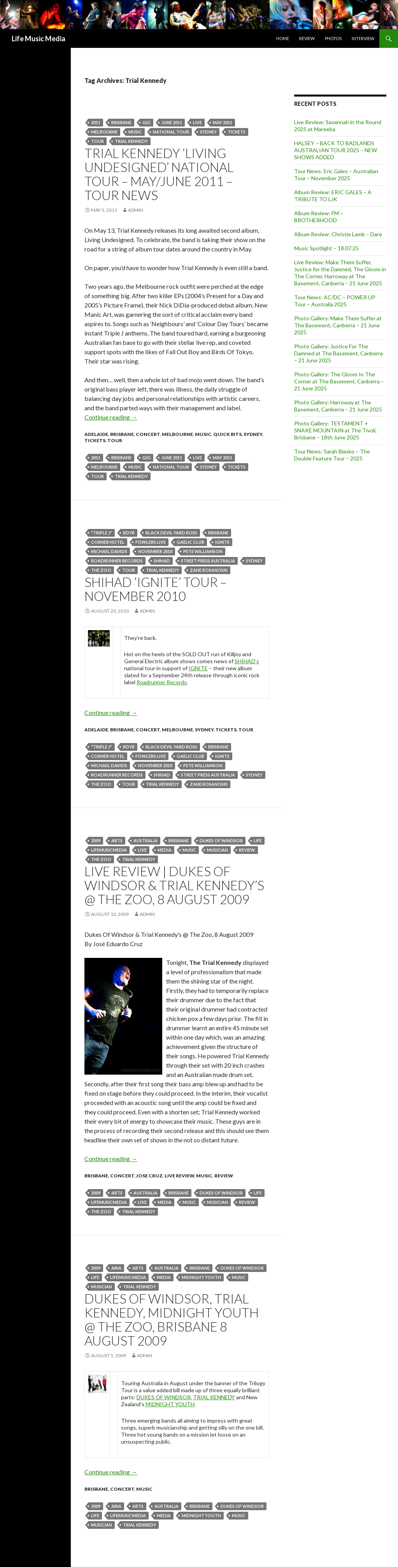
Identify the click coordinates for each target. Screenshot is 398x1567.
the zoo (101, 570)
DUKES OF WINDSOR (164, 1397)
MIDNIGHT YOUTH (170, 1404)
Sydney (208, 131)
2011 (95, 122)
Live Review (179, 1176)
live (197, 122)
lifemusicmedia (109, 849)
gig (146, 122)
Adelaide (96, 434)
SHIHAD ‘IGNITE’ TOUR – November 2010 (155, 589)
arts (117, 840)
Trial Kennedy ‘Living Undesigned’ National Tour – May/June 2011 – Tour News (158, 174)
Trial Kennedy (131, 141)
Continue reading (110, 417)
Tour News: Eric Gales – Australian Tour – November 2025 (336, 174)
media (165, 849)
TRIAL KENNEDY (214, 1397)
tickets (236, 131)
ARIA (116, 1267)
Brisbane (121, 122)
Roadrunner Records (117, 560)
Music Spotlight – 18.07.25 (326, 248)
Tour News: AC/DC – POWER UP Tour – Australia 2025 (334, 300)
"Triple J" (101, 532)
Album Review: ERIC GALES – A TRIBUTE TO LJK (333, 195)
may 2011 (222, 122)
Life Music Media (38, 38)
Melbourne (104, 131)
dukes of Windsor (221, 840)
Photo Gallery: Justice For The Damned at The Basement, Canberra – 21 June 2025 (338, 353)
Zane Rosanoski (209, 570)
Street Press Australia (208, 560)
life (258, 840)
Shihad (162, 560)
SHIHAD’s (247, 661)
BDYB (129, 532)
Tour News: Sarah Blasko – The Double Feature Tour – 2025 (332, 455)
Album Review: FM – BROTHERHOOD (318, 216)
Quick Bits (227, 434)
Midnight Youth (201, 1277)
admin (135, 210)
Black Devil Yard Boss (171, 532)
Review (307, 38)
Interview (363, 38)
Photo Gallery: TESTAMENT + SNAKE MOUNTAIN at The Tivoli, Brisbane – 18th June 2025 (335, 430)
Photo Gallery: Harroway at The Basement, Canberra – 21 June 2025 (338, 406)
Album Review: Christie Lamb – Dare (338, 234)
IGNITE (222, 542)
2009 (95, 840)
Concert (148, 434)
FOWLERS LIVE (150, 542)
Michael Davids (109, 551)
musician (217, 849)
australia (145, 840)
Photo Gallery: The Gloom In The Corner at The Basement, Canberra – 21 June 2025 (339, 381)
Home (282, 38)
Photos (333, 38)
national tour (171, 131)
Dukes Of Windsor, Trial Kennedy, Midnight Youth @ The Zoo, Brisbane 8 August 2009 (171, 1319)
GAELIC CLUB (190, 542)
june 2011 (171, 122)
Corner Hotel (107, 542)
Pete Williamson (203, 551)
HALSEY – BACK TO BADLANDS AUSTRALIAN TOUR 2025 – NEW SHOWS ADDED (335, 150)
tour (97, 141)
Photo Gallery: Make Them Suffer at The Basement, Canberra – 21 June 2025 (338, 325)
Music (135, 131)
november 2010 (155, 551)
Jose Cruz (149, 1176)
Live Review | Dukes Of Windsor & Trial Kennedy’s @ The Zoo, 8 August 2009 (174, 885)
